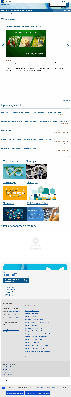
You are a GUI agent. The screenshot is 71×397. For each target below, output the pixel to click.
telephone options (14, 311)
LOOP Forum (6, 130)
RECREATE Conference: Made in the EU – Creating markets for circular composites (31, 112)
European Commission (32, 311)
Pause (67, 32)
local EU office (14, 317)
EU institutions (36, 357)
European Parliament (31, 313)
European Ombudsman (32, 342)
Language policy (7, 372)
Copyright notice (10, 287)
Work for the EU (7, 367)
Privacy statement (10, 289)
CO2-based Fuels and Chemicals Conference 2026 (19, 148)
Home (4, 13)
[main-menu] (69, 10)
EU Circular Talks (37, 203)
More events (65, 156)
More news (65, 100)
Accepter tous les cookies (15, 393)
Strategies (32, 161)
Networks (8, 203)
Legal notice (8, 286)
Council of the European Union (34, 319)
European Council (30, 316)
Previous (3, 45)
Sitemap (7, 294)
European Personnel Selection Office (36, 348)
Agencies (28, 354)
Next (67, 45)
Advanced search (65, 7)
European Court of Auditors (33, 328)
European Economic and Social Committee (38, 334)
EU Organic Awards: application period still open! (23, 26)
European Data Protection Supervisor (36, 345)
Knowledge (9, 182)
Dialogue (32, 182)
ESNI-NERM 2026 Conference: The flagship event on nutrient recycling (26, 139)
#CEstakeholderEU (6, 4)
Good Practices (12, 161)
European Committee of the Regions (36, 336)
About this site (9, 296)
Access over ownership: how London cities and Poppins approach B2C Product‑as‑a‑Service (34, 121)
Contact (7, 292)
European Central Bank (32, 325)
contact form (17, 314)
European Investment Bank (33, 339)
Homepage (13, 13)
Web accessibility (8, 374)
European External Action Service (35, 331)
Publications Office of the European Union (37, 351)
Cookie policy (9, 291)
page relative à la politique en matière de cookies (45, 387)
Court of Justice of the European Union (37, 322)
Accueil (8, 13)
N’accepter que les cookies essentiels (37, 393)
